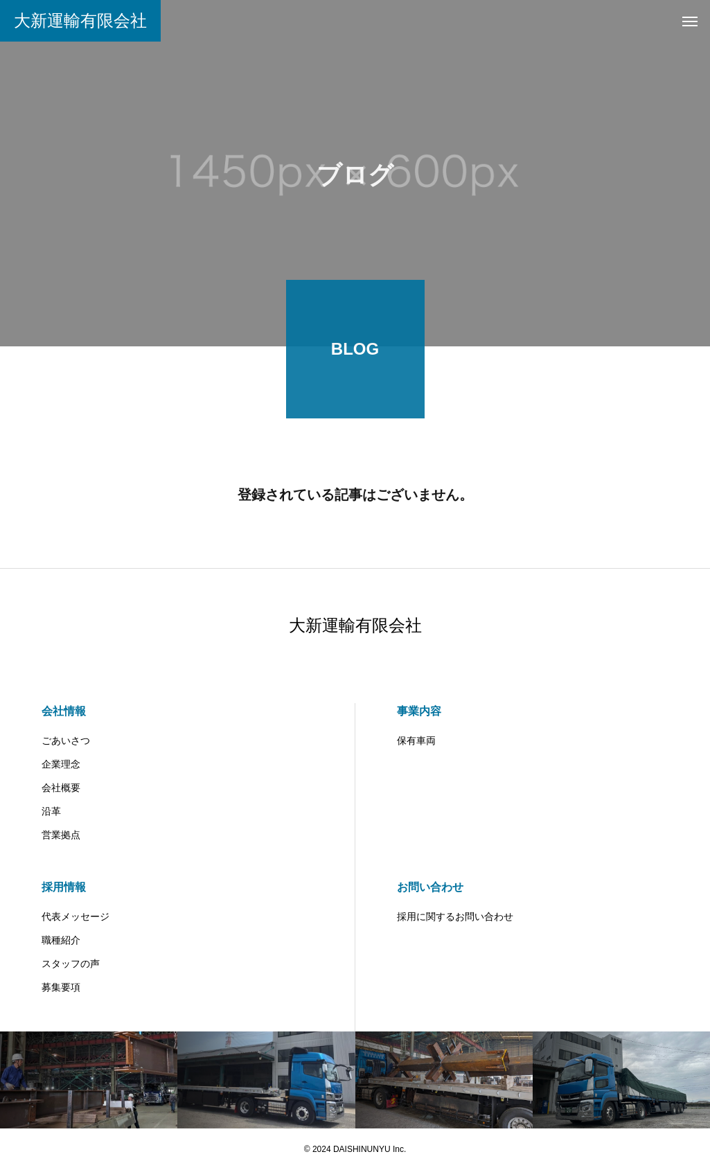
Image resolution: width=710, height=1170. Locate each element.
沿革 (51, 811)
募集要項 (61, 987)
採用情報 (64, 887)
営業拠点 (61, 834)
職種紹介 (61, 940)
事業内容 (419, 711)
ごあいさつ (66, 740)
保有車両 (416, 740)
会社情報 (64, 711)
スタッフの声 (71, 963)
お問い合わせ (430, 887)
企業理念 (61, 764)
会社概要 (61, 787)
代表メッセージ (75, 916)
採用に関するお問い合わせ (455, 916)
